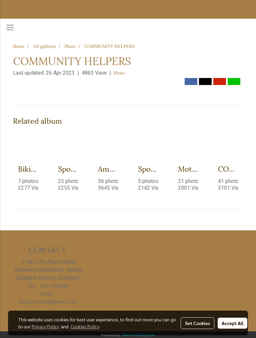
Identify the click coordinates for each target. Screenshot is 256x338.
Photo (119, 73)
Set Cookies (197, 323)
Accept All (232, 323)
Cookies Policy (85, 326)
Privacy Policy (45, 326)
